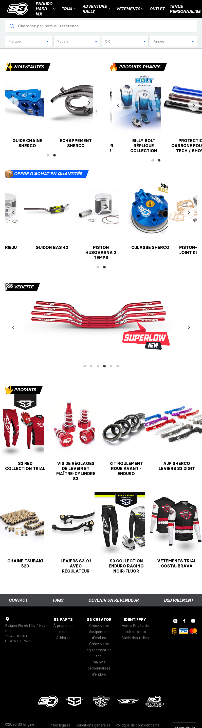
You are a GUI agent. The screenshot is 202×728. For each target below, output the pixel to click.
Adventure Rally (96, 9)
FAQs (58, 600)
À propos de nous (63, 628)
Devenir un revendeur (113, 600)
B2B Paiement (178, 600)
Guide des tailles (135, 638)
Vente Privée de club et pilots (135, 628)
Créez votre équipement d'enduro (99, 631)
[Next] (89, 102)
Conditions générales (93, 725)
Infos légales (60, 725)
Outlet (157, 8)
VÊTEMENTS (130, 8)
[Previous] (13, 102)
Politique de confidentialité (137, 725)
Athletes (63, 638)
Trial (69, 8)
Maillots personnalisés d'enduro (99, 668)
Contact (18, 600)
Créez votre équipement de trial (99, 650)
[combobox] (28, 41)
